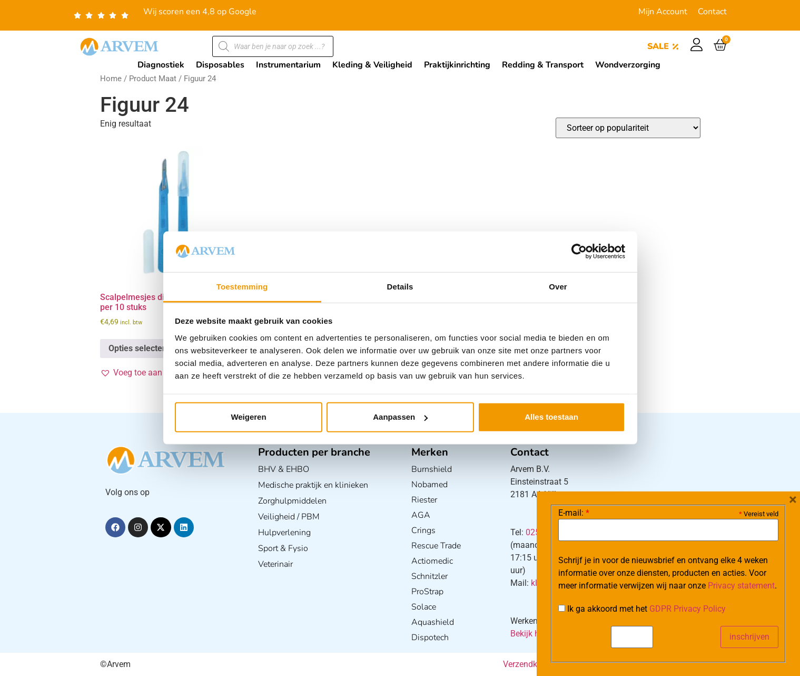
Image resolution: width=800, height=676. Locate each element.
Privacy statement (741, 586)
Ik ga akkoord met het (642, 609)
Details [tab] (400, 286)
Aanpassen (400, 416)
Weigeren (248, 416)
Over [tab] (558, 286)
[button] (151, 372)
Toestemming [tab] (242, 286)
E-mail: (573, 513)
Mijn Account (662, 11)
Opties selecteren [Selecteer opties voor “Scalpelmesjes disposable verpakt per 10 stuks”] (141, 348)
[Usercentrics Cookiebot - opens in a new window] (579, 251)
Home (111, 78)
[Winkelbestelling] (628, 128)
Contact (712, 11)
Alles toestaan (551, 416)
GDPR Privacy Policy (687, 609)
